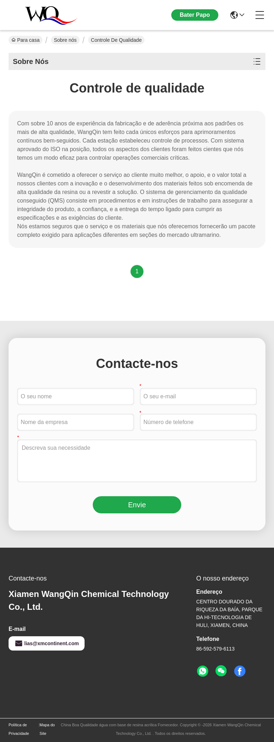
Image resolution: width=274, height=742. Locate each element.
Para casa (25, 40)
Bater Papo (195, 15)
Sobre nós (65, 40)
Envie (137, 505)
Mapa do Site (47, 729)
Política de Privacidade (19, 729)
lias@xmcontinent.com (46, 643)
